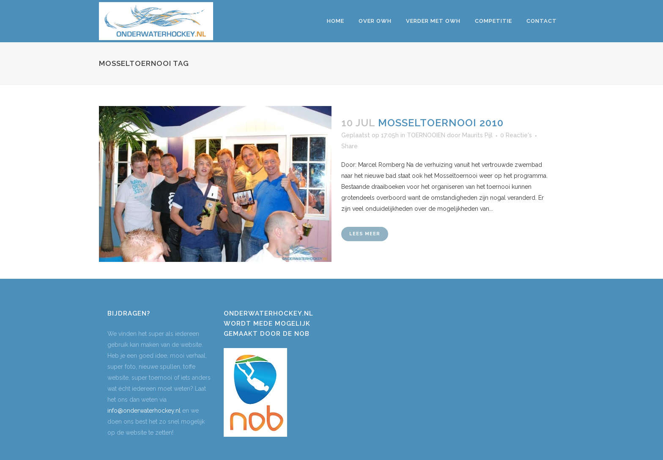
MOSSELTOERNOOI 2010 (441, 123)
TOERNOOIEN (426, 135)
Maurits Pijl (477, 135)
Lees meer (364, 234)
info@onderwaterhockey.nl (144, 410)
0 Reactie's (516, 135)
